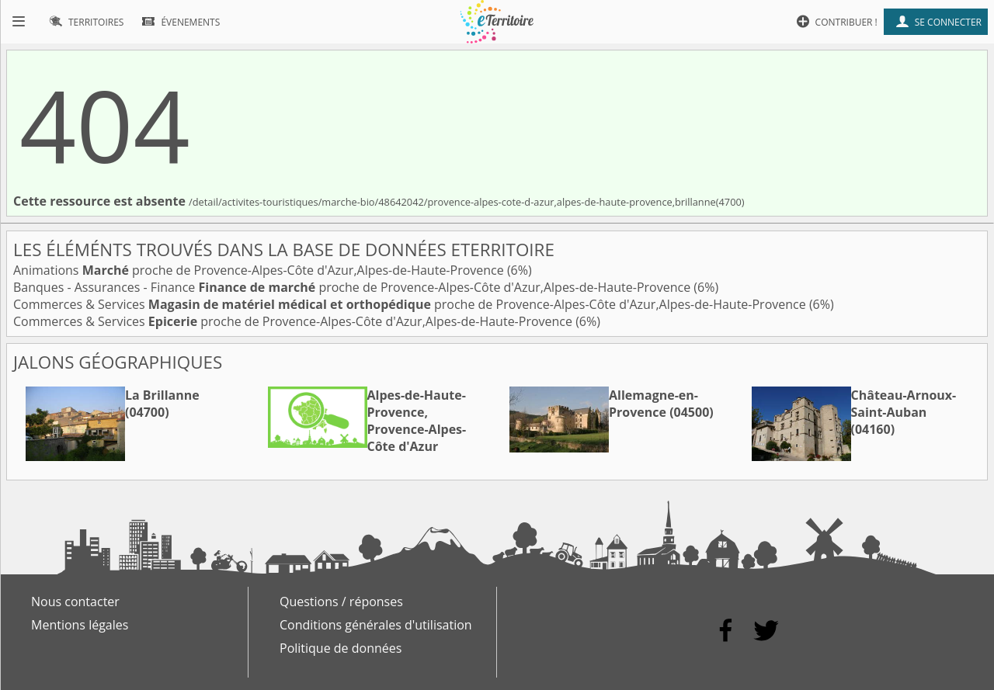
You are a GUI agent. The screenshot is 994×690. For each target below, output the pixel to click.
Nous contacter (75, 601)
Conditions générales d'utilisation (376, 624)
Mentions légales (79, 624)
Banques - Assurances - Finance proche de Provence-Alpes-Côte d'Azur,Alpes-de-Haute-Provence (353, 287)
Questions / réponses (341, 601)
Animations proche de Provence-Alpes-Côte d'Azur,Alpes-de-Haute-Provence (260, 270)
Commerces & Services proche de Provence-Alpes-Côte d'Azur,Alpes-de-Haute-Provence (411, 304)
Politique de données (340, 648)
